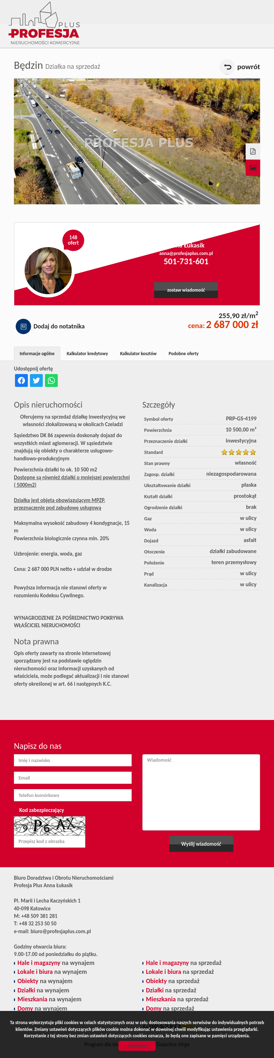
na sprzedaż (184, 963)
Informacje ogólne (37, 353)
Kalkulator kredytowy (87, 353)
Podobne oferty (184, 353)
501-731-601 (186, 261)
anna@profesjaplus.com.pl (186, 253)
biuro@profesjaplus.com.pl (61, 931)
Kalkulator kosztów (138, 353)
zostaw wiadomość (186, 290)
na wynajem (56, 963)
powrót (248, 66)
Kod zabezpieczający (41, 810)
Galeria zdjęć (253, 168)
